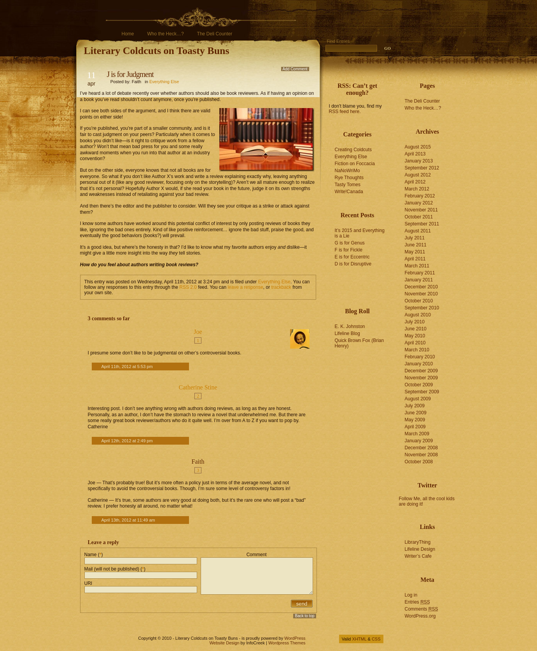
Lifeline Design (420, 549)
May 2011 (415, 252)
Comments (421, 609)
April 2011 (415, 259)
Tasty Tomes (347, 184)
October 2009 (419, 384)
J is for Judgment (130, 74)
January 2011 (419, 280)
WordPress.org (420, 616)
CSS (376, 639)
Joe (198, 331)
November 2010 (421, 294)
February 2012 (420, 196)
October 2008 (419, 461)
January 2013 (419, 161)
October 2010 (419, 301)
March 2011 (417, 266)
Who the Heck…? (165, 34)
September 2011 (422, 224)
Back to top (304, 616)
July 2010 (415, 322)
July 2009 (415, 405)
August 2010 (418, 315)
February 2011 (420, 273)
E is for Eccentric (352, 257)
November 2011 (421, 210)
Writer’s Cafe (418, 556)
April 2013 (415, 154)
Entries (417, 602)
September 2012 (422, 168)
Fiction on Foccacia (355, 163)
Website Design (225, 643)
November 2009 (421, 377)
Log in (411, 595)
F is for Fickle (348, 250)
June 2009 (416, 412)
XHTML (359, 639)
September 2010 (422, 308)
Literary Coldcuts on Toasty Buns (156, 50)
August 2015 (418, 147)
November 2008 (421, 454)
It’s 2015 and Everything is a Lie (360, 233)
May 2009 (415, 419)
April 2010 (415, 343)
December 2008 (421, 447)
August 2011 (418, 231)
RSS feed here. (345, 111)
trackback (281, 287)
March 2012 (417, 189)
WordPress (294, 638)
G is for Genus (350, 243)
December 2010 (421, 287)
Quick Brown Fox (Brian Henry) (359, 343)
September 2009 (422, 391)
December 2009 (421, 370)
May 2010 (415, 336)
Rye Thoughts (349, 177)
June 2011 (416, 245)
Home (128, 34)
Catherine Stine (197, 387)
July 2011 (415, 238)
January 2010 (419, 364)
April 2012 (415, 182)
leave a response (245, 287)
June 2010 (416, 329)
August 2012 (418, 175)
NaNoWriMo (347, 170)
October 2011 (419, 217)
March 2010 (417, 350)
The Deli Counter (215, 34)
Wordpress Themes (287, 643)
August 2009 (418, 398)
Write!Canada (349, 191)
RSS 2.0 (188, 287)
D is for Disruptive (353, 264)
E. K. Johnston (350, 326)
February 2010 (420, 357)
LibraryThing (418, 542)
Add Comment (295, 69)
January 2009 (419, 440)
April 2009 (415, 426)
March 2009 (417, 433)
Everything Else (164, 81)
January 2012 (419, 203)
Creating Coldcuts (353, 149)
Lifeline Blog (347, 333)
